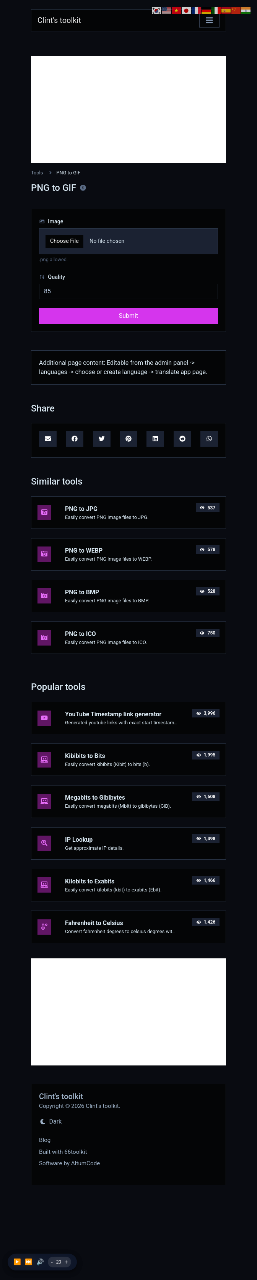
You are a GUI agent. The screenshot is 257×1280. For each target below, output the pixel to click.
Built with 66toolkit (63, 1151)
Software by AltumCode (69, 1163)
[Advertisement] (128, 109)
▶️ (17, 1262)
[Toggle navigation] (209, 20)
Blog (44, 1140)
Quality (52, 277)
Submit (128, 315)
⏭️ (29, 1262)
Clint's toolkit (59, 20)
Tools (37, 173)
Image (51, 221)
